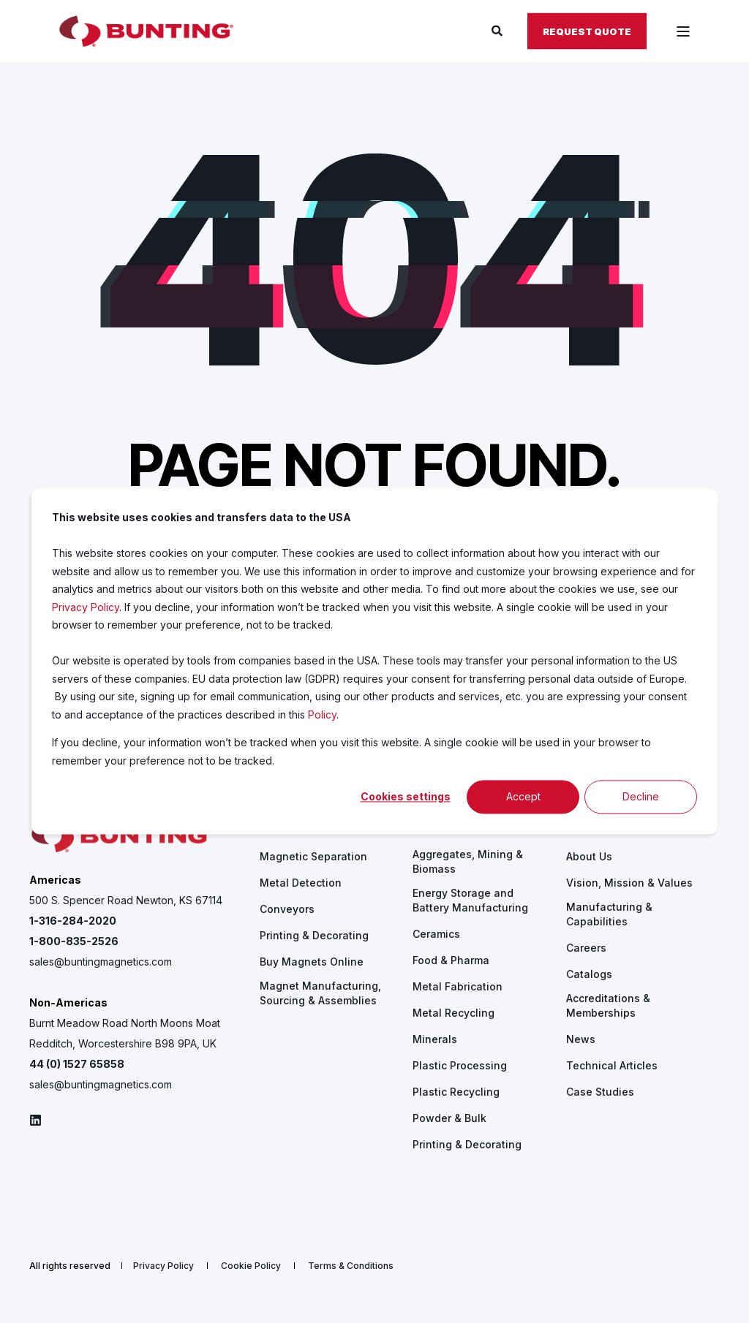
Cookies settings (406, 796)
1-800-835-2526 (73, 941)
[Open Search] (498, 30)
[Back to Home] (146, 31)
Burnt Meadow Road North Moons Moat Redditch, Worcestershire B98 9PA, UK (124, 1033)
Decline (640, 796)
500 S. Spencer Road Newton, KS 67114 (125, 900)
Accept (523, 796)
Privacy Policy (85, 607)
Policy (322, 714)
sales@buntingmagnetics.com (100, 961)
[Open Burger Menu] (683, 31)
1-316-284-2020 (72, 920)
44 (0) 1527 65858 (76, 1064)
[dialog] (374, 661)
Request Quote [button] (587, 31)
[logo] (120, 836)
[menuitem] (313, 856)
